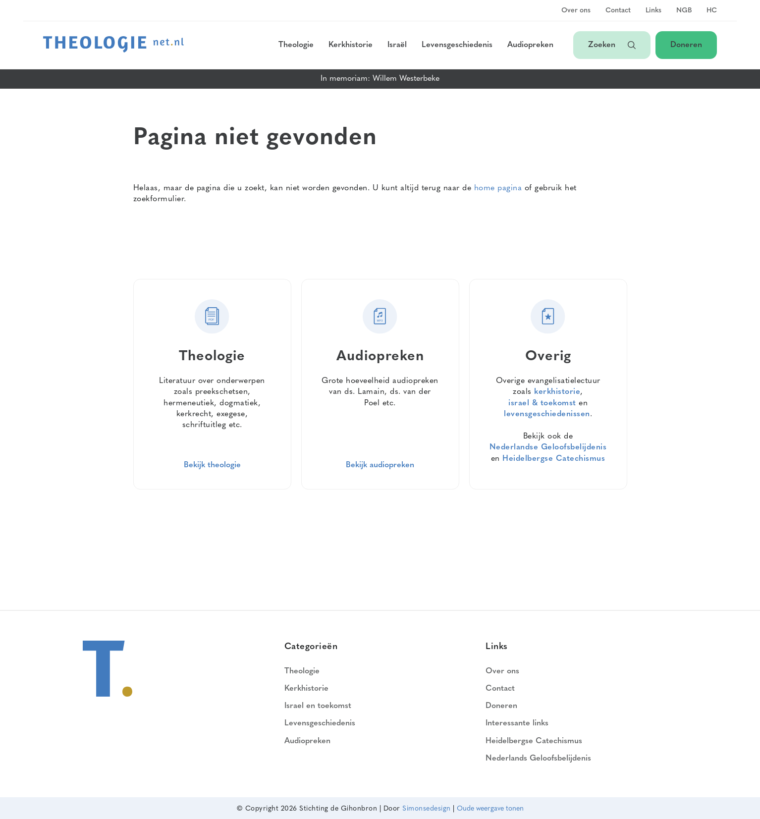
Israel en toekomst (317, 706)
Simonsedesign (426, 809)
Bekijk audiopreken (380, 465)
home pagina (498, 188)
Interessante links (517, 723)
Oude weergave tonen (490, 809)
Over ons (576, 10)
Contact (618, 10)
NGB (684, 10)
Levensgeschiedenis (457, 45)
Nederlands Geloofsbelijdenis (538, 759)
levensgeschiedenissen (547, 414)
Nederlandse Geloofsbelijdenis (548, 447)
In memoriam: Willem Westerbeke (380, 79)
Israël (397, 45)
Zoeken (612, 45)
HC (711, 10)
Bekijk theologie (212, 465)
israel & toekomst (542, 403)
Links (653, 10)
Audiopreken (530, 45)
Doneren (686, 45)
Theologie (296, 45)
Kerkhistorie (350, 45)
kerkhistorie (557, 392)
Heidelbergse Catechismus (553, 459)
